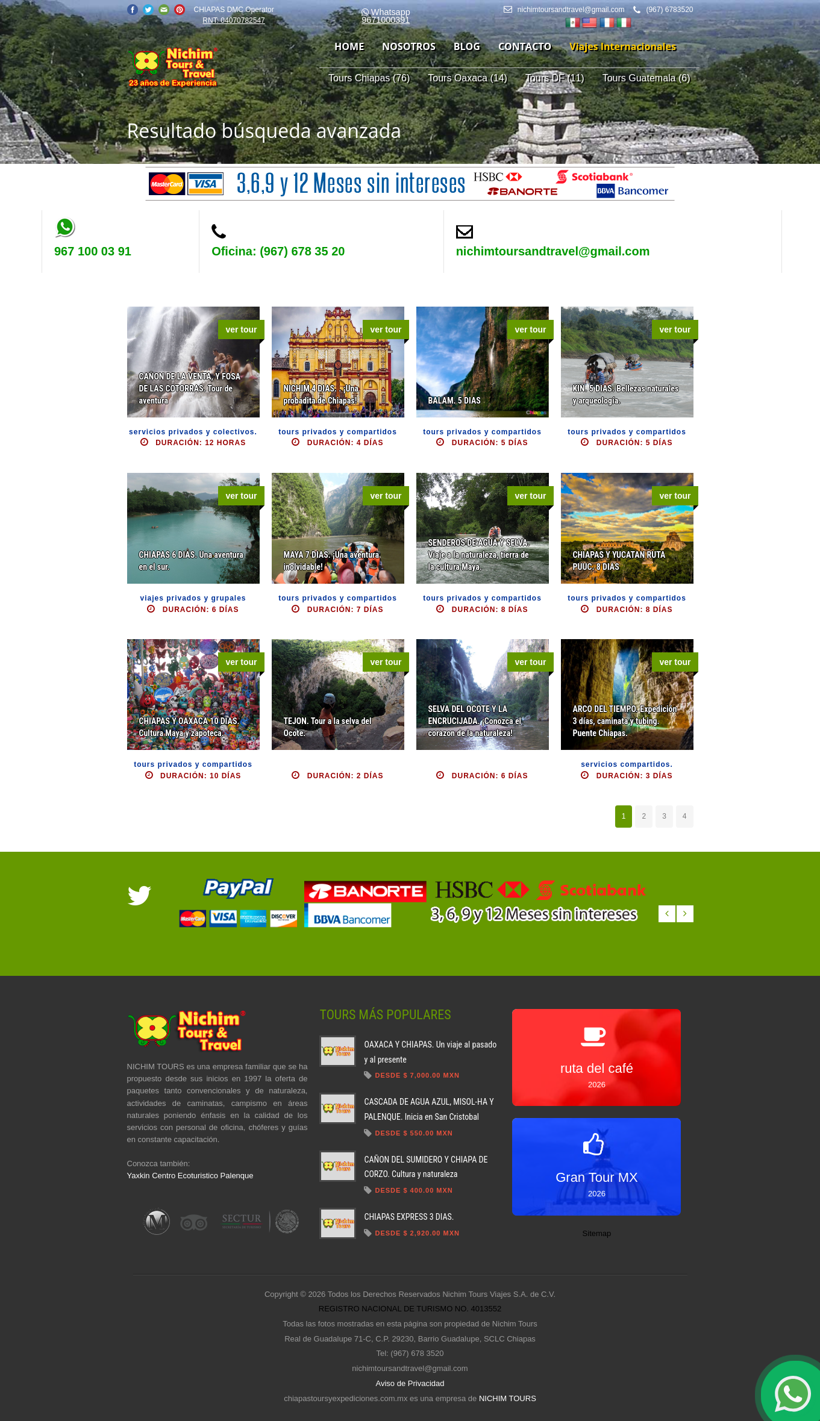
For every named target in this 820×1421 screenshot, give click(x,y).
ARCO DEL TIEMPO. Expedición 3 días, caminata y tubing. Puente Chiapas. (625, 721)
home (349, 46)
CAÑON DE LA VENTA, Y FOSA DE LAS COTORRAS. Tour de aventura (190, 388)
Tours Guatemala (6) (646, 78)
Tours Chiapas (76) (369, 78)
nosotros (409, 46)
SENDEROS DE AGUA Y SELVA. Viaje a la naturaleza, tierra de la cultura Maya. (479, 555)
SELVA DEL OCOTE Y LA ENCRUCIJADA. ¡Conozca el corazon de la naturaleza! (475, 721)
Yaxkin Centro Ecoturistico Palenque (190, 1175)
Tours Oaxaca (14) (467, 78)
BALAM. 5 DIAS (454, 400)
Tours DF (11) (554, 78)
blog (467, 46)
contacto (524, 46)
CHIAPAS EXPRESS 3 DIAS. (409, 1217)
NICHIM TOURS (507, 1398)
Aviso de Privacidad (410, 1383)
